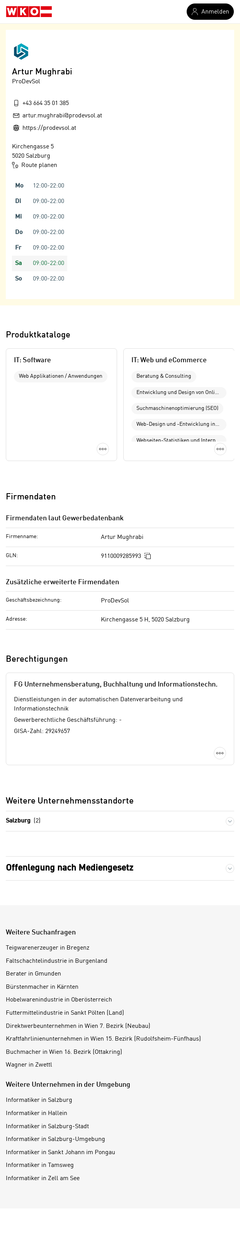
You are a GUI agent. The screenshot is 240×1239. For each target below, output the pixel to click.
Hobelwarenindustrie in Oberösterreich (59, 1000)
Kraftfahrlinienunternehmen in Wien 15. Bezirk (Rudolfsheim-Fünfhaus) (103, 1039)
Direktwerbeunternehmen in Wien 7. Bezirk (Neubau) (78, 1026)
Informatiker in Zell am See (43, 1178)
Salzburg (23, 821)
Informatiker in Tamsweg (40, 1165)
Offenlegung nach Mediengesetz (69, 868)
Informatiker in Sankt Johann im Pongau (60, 1153)
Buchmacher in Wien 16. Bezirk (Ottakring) (64, 1052)
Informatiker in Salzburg (39, 1100)
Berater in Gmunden (33, 974)
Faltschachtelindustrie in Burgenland (56, 961)
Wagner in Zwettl (29, 1065)
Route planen (34, 165)
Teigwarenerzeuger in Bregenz (47, 948)
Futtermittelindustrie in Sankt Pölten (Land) (65, 1013)
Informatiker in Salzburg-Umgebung (55, 1139)
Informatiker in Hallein (36, 1113)
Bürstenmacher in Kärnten (42, 987)
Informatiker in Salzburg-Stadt (47, 1127)
